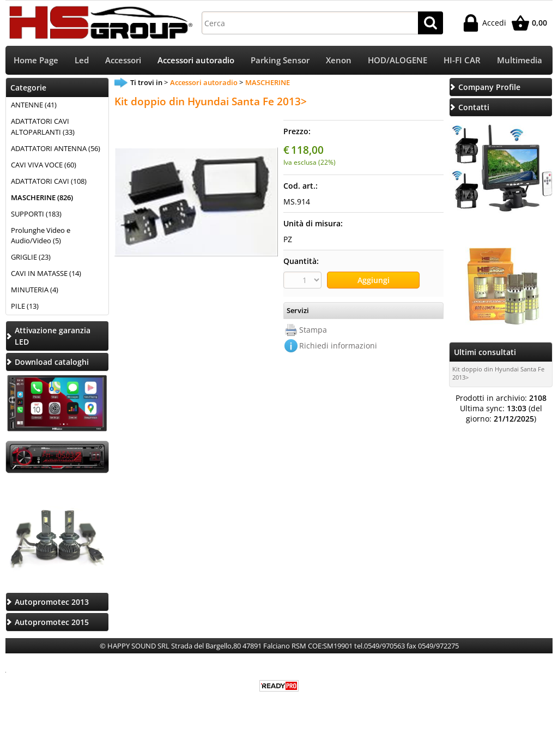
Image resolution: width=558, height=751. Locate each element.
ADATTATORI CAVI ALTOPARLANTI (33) (43, 126)
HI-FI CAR (462, 60)
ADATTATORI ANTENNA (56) (55, 148)
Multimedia (519, 60)
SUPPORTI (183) (36, 214)
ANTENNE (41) (34, 105)
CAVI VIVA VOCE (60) (43, 165)
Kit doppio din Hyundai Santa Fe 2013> (498, 373)
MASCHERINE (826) (42, 197)
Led (82, 60)
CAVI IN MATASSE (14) (46, 273)
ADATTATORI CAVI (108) (49, 181)
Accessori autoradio (195, 60)
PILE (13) (25, 306)
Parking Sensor (280, 60)
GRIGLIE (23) (31, 257)
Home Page (36, 60)
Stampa (313, 330)
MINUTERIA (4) (34, 290)
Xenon (338, 60)
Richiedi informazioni (338, 345)
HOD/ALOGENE (397, 60)
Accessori (123, 60)
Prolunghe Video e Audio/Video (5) (40, 235)
